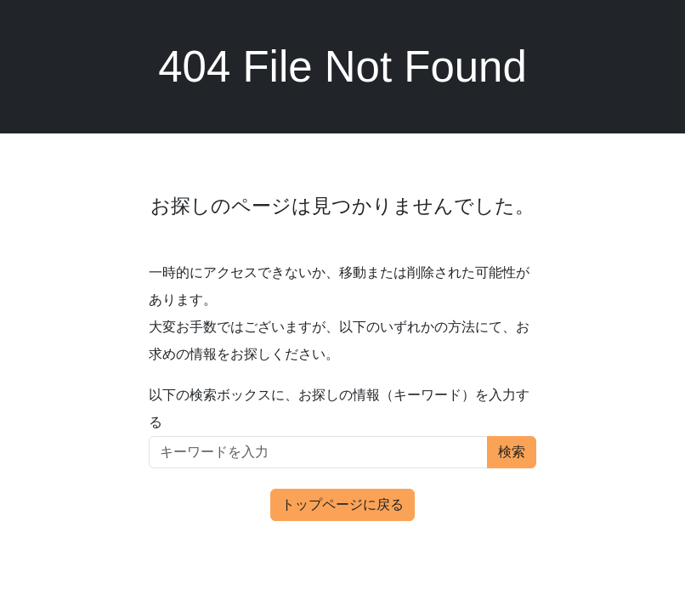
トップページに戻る (342, 504)
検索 (511, 452)
